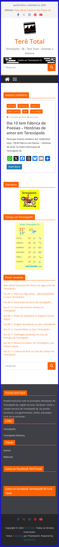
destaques (23, 106)
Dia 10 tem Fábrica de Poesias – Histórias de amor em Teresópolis (26, 127)
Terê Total (30, 41)
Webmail (8, 456)
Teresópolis (9, 429)
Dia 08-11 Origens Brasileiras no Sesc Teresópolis (29, 324)
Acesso (7, 450)
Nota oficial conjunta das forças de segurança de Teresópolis (32, 12)
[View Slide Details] (29, 60)
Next (51, 59)
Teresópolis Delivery (14, 435)
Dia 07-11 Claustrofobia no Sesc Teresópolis (26, 329)
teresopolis (36, 111)
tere (25, 111)
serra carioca (13, 111)
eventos (35, 106)
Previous (7, 59)
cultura (11, 106)
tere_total (34, 117)
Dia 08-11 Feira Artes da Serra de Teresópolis (27, 302)
